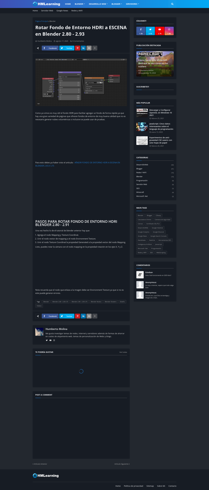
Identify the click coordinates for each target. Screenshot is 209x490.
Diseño (122, 302)
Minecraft (155, 192)
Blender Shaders (110, 302)
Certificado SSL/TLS (153, 224)
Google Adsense (157, 228)
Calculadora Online (144, 220)
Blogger (155, 168)
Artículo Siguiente (121, 464)
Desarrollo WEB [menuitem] (97, 4)
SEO (155, 188)
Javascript (158, 244)
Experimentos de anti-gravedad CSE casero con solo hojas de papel (160, 140)
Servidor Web (47, 10)
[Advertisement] (81, 141)
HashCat (152, 240)
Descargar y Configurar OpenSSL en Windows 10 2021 (160, 112)
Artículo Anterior (40, 464)
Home (35, 10)
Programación (155, 180)
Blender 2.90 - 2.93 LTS (79, 302)
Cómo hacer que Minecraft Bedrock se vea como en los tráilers (153, 63)
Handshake (142, 240)
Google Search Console (158, 236)
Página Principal (41, 21)
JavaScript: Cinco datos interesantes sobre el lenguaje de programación (161, 126)
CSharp (158, 215)
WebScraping (161, 253)
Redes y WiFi (77, 10)
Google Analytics (143, 232)
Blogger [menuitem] (116, 4)
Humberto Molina (56, 329)
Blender (52, 21)
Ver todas (123, 352)
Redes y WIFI (155, 172)
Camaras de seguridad (162, 220)
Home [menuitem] (68, 4)
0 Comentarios (78, 41)
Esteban (149, 272)
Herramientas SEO (164, 240)
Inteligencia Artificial (145, 244)
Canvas (140, 224)
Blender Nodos (96, 302)
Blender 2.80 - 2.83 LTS (60, 302)
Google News (62, 10)
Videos (39, 306)
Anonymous (150, 282)
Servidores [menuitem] (131, 4)
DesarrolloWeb (155, 164)
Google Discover (158, 232)
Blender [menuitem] (79, 4)
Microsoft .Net (155, 196)
